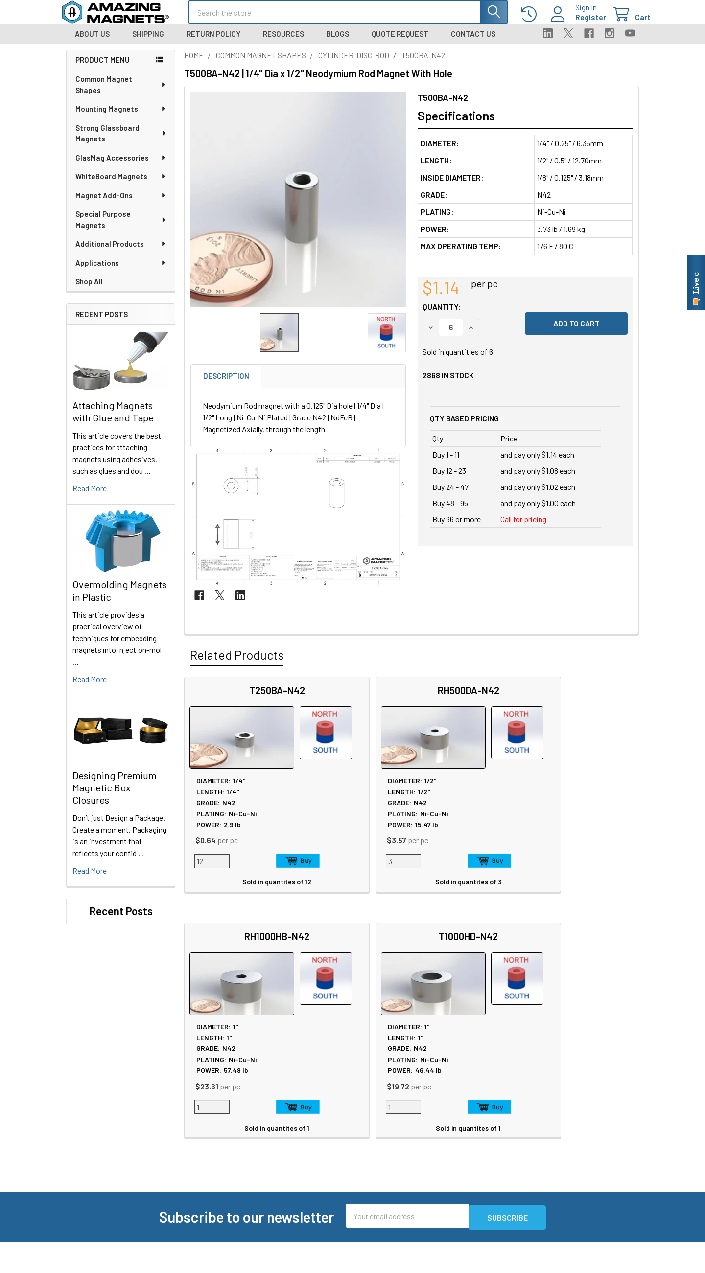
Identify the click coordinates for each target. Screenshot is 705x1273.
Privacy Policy (558, 1067)
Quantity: (442, 315)
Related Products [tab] (236, 663)
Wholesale (555, 1155)
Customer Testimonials (459, 1114)
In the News (203, 1091)
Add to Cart (260, 869)
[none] (298, 208)
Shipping (148, 42)
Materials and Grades (217, 1196)
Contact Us (473, 42)
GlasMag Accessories (120, 166)
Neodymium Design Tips (342, 1126)
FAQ (427, 1079)
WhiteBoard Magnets (120, 185)
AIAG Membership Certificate (349, 1150)
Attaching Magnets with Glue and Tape (113, 420)
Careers (196, 1079)
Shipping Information (455, 1091)
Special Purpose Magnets (121, 228)
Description (226, 384)
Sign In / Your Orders (453, 1126)
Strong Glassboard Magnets (121, 142)
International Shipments (460, 1103)
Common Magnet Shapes (120, 93)
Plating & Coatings (332, 1103)
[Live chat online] (696, 282)
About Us (92, 42)
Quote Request (400, 42)
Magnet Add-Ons (120, 204)
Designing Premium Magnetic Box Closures (114, 796)
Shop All (89, 290)
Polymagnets (205, 1220)
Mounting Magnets (120, 117)
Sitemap (316, 1067)
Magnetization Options (339, 1114)
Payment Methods (564, 1126)
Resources (283, 42)
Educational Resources (340, 1091)
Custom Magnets (211, 1161)
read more (89, 497)
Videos (313, 1138)
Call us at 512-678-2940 (118, 1097)
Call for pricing (523, 527)
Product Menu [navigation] (102, 68)
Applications (120, 271)
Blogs (338, 42)
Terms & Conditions (567, 1103)
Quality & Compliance (569, 1114)
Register (579, 22)
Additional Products (120, 252)
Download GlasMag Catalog (346, 1185)
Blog (191, 1114)
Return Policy (213, 42)
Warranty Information (569, 1091)
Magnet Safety (325, 1079)
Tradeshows (204, 1103)
